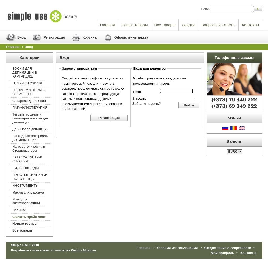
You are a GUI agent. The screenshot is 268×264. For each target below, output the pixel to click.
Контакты (250, 25)
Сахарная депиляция (29, 101)
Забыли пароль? (146, 104)
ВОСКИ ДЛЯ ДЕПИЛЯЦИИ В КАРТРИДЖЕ (24, 72)
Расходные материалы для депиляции (30, 138)
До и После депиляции (30, 129)
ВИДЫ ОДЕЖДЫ (25, 168)
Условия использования (177, 248)
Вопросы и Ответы (218, 25)
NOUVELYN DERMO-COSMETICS (29, 92)
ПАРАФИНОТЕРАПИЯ (29, 107)
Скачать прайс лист (29, 217)
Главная (107, 25)
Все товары (164, 25)
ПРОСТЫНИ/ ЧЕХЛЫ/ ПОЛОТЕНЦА (29, 177)
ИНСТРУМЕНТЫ (25, 186)
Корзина (89, 37)
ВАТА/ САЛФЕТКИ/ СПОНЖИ (27, 159)
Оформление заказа (131, 37)
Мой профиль (222, 253)
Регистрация (54, 37)
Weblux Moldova (83, 250)
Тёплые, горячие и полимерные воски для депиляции (30, 118)
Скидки (188, 25)
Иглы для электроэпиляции (26, 201)
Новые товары (134, 25)
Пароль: (139, 98)
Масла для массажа (28, 192)
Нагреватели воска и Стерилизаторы (28, 148)
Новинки (19, 210)
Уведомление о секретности (227, 248)
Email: (137, 92)
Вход (21, 37)
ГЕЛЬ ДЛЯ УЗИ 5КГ (27, 83)
